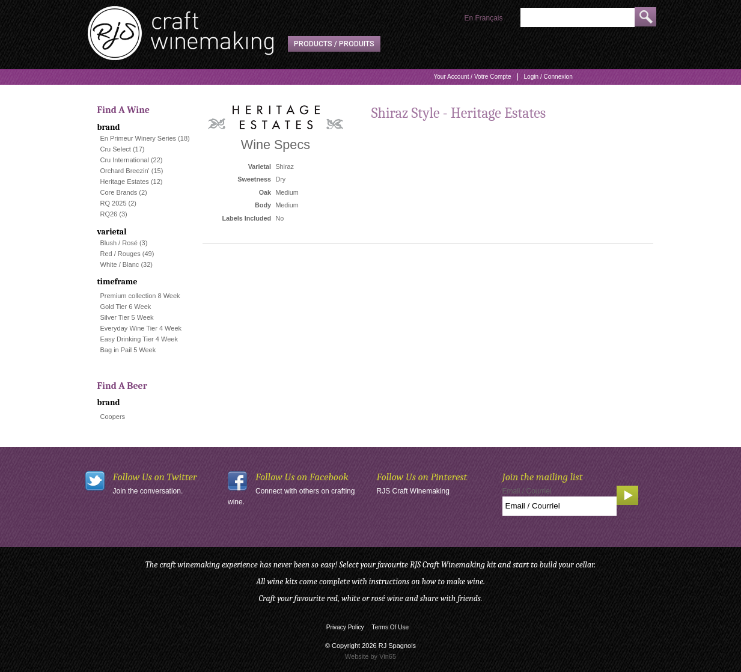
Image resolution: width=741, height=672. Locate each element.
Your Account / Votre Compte (472, 76)
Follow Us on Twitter (155, 477)
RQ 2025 (113, 203)
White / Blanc (119, 264)
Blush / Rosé (119, 242)
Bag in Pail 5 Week (128, 349)
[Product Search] (577, 17)
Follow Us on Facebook (302, 477)
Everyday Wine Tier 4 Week (141, 328)
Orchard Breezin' (125, 170)
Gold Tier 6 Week (125, 306)
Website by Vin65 (370, 656)
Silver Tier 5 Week (127, 317)
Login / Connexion (548, 76)
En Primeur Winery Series (138, 138)
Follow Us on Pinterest (422, 477)
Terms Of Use (390, 627)
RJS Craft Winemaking (413, 491)
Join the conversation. (148, 491)
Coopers (113, 416)
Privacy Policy (345, 627)
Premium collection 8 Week (140, 295)
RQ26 (109, 214)
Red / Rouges (120, 253)
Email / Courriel (527, 491)
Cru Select (115, 149)
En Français (483, 18)
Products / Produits (334, 44)
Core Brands (119, 192)
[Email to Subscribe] (559, 506)
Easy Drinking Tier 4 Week (139, 339)
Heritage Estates (124, 181)
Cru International (124, 159)
